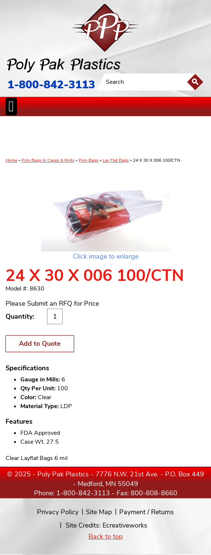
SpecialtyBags (125, 137)
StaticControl (87, 137)
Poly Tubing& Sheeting (35, 137)
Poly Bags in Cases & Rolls (47, 160)
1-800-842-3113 (51, 84)
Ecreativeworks (125, 525)
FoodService (147, 137)
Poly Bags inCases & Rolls (14, 137)
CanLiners (105, 137)
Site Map (99, 512)
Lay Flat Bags (116, 160)
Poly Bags (88, 160)
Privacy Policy (57, 512)
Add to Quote (40, 343)
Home (11, 160)
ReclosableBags (62, 137)
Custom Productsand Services (193, 137)
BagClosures (168, 137)
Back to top (105, 536)
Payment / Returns (146, 512)
